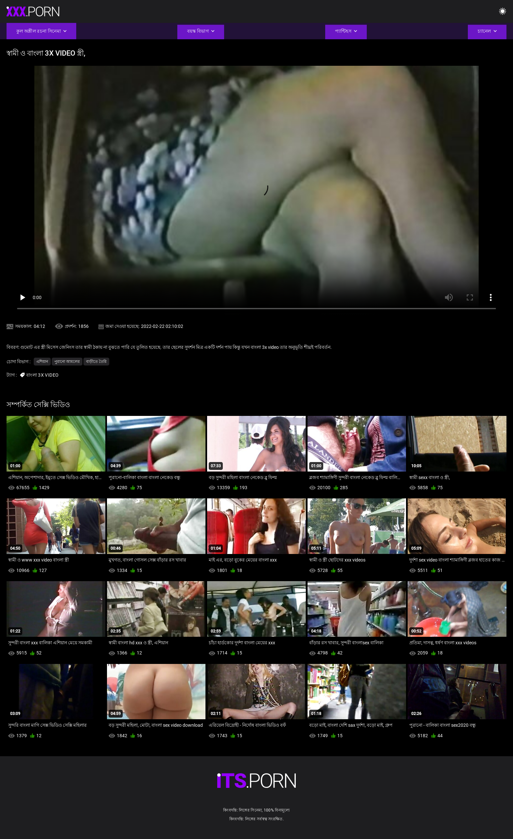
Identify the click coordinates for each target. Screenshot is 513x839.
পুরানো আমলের (67, 361)
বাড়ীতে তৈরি (96, 361)
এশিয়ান (42, 361)
